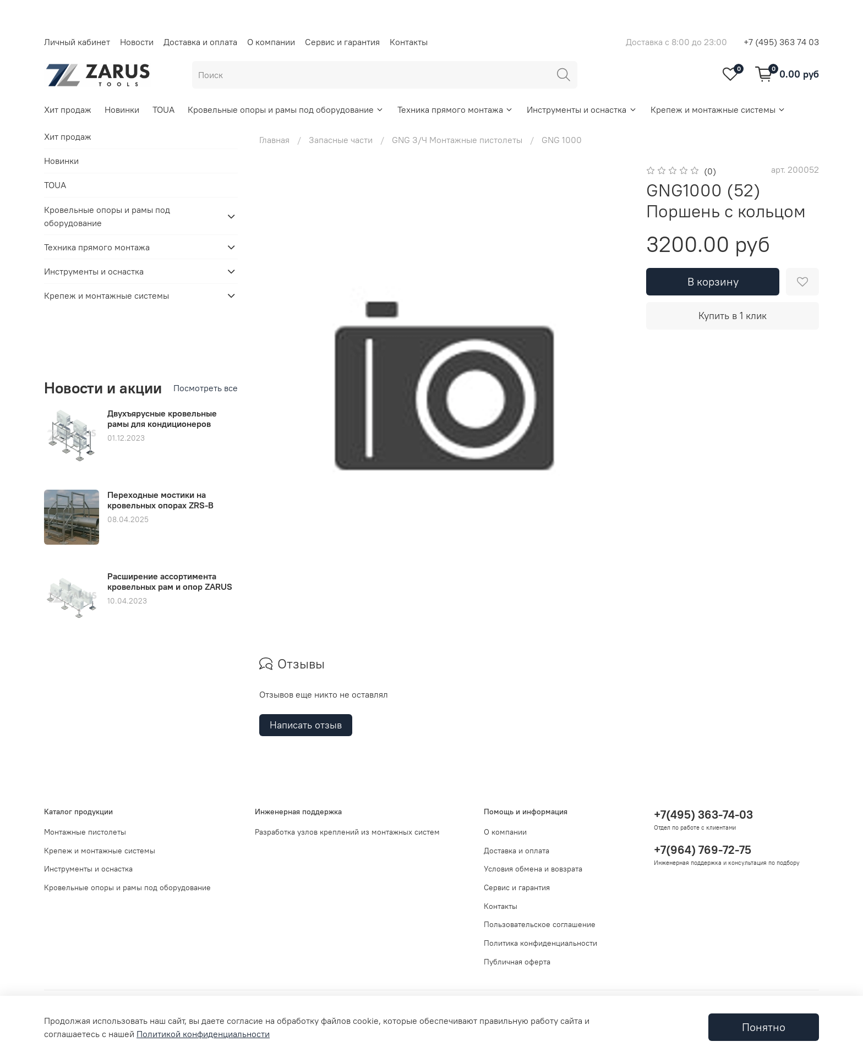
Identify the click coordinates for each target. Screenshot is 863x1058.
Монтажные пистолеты (85, 832)
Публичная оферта (517, 962)
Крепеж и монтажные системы (718, 109)
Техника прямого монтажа (455, 109)
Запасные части (341, 139)
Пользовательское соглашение (540, 924)
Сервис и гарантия (342, 41)
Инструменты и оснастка (582, 109)
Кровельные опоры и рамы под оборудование (286, 109)
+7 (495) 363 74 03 (781, 41)
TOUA (163, 109)
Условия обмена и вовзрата (533, 869)
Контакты (409, 41)
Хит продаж (67, 109)
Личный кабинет (77, 41)
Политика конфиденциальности (540, 943)
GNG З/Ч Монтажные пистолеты (457, 139)
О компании (271, 41)
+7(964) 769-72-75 (702, 849)
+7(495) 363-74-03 (703, 814)
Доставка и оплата (200, 41)
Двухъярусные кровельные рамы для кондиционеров (162, 418)
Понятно (763, 1027)
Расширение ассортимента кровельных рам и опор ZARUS (169, 581)
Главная (274, 139)
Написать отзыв (306, 725)
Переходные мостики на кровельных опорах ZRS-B (160, 500)
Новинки (122, 109)
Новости (137, 41)
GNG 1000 (562, 139)
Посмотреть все (205, 387)
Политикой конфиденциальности (203, 1033)
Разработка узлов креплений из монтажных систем (347, 832)
